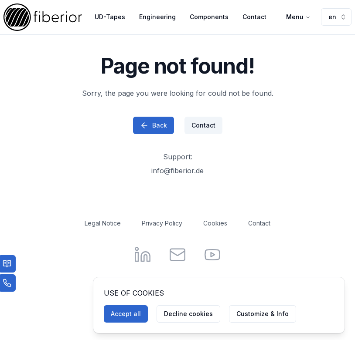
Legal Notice (103, 223)
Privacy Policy (162, 223)
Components (209, 16)
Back (153, 125)
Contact (254, 16)
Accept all (126, 313)
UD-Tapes (110, 16)
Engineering (157, 16)
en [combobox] (337, 16)
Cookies (215, 223)
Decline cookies (188, 313)
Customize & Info (262, 313)
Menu (298, 16)
